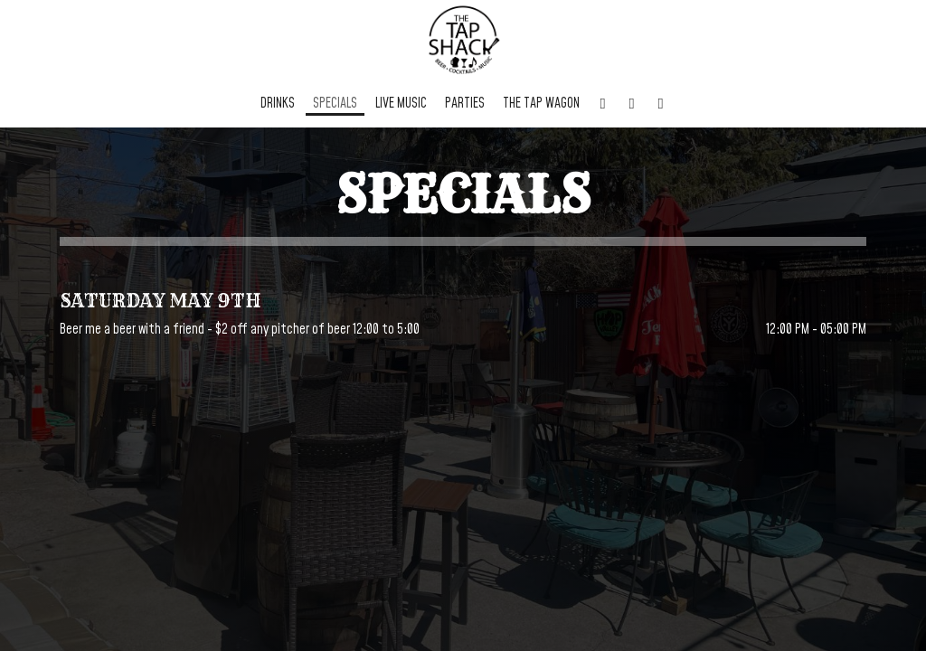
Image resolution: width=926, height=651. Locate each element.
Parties (465, 104)
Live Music (401, 104)
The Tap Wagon (541, 104)
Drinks (277, 104)
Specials (335, 104)
